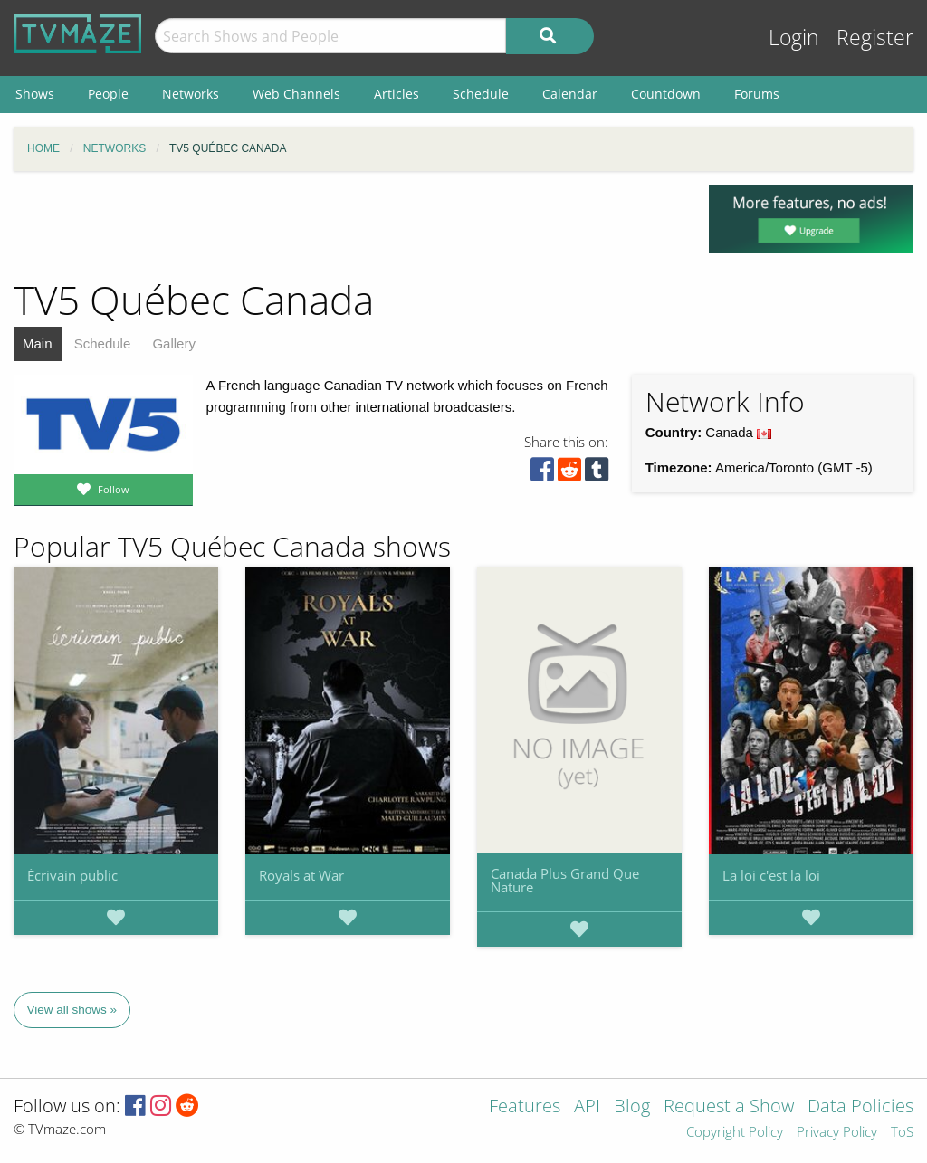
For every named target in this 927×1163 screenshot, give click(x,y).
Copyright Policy (734, 1132)
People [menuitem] (108, 93)
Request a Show (729, 1107)
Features (524, 1107)
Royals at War (301, 875)
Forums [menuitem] (756, 93)
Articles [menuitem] (396, 93)
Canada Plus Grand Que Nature (565, 880)
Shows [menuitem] (34, 93)
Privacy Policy (837, 1132)
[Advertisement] (347, 225)
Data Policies (860, 1107)
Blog (632, 1107)
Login (794, 38)
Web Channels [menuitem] (296, 93)
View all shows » (72, 1009)
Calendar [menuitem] (569, 93)
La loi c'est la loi (771, 875)
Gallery (174, 343)
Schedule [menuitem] (481, 93)
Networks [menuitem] (190, 93)
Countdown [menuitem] (666, 93)
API (587, 1107)
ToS (902, 1132)
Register (874, 38)
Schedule (102, 343)
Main (38, 343)
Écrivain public (72, 875)
